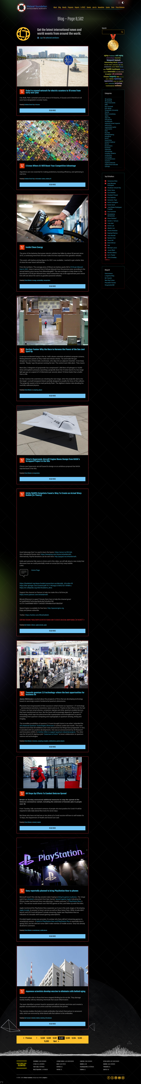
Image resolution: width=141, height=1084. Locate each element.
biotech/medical (37, 822)
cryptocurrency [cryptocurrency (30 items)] (115, 64)
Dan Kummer (27, 1018)
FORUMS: (83, 1070)
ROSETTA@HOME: (40, 1070)
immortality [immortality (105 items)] (111, 72)
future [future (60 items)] (117, 67)
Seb (108, 245)
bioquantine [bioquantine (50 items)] (118, 58)
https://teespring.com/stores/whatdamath (56, 554)
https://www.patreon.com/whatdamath (34, 594)
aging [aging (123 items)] (106, 56)
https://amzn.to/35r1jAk (63, 552)
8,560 (49, 1038)
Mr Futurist (108, 278)
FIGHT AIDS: (38, 1067)
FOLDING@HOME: (85, 1067)
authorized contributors (52, 37)
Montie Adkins (112, 252)
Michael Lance (112, 248)
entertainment (36, 930)
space (45, 625)
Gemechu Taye (112, 200)
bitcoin (33, 625)
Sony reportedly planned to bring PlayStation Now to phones (52, 891)
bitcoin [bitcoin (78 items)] (115, 63)
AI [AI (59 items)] (109, 56)
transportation (47, 280)
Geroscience (108, 273)
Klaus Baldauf (111, 218)
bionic (107, 138)
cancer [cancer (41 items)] (110, 65)
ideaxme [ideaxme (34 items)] (105, 72)
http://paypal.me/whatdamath (65, 556)
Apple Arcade (24, 910)
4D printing (108, 101)
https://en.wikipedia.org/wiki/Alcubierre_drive (36, 588)
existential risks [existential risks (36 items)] (107, 67)
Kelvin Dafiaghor (112, 202)
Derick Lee (110, 226)
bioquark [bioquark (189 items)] (110, 60)
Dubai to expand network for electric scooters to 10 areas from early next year (53, 92)
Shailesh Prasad (112, 195)
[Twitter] (112, 1077)
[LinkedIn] (115, 1077)
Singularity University (111, 110)
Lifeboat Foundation (28, 1078)
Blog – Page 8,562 (70, 19)
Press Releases (120, 7)
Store (112, 7)
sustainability (40, 280)
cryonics (107, 161)
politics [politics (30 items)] (107, 79)
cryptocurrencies (39, 625)
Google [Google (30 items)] (104, 69)
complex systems (110, 153)
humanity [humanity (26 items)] (122, 69)
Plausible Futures (110, 283)
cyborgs (107, 166)
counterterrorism (110, 159)
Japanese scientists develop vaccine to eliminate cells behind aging (55, 991)
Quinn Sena (111, 190)
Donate (89, 7)
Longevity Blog (109, 276)
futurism (38, 105)
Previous (29, 1038)
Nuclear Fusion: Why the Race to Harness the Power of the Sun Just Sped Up (55, 350)
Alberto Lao (111, 228)
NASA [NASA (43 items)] (118, 77)
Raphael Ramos (112, 233)
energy (34, 280)
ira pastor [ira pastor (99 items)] (108, 74)
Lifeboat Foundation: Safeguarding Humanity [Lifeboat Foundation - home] (32, 7)
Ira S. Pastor (111, 255)
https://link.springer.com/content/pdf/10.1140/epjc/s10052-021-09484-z (45, 585)
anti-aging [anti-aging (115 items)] (119, 56)
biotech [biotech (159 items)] (117, 60)
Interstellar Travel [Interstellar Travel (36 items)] (120, 72)
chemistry (42, 1018)
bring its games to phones (67, 897)
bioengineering (109, 134)
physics (40, 390)
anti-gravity (108, 119)
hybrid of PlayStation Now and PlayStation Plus (53, 921)
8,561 (55, 1038)
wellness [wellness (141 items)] (118, 86)
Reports (77, 7)
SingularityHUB (109, 285)
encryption (45, 741)
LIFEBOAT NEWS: (62, 1061)
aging (106, 116)
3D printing (108, 99)
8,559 (43, 1038)
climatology (108, 151)
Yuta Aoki (110, 223)
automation (108, 129)
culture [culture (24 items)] (119, 64)
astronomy (108, 125)
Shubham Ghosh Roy (29, 105)
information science (40, 179)
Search (122, 32)
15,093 (46, 1041)
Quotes (108, 7)
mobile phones (52, 741)
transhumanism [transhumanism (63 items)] (110, 86)
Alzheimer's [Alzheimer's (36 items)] (112, 56)
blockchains (108, 146)
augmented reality (110, 127)
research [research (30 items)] (114, 81)
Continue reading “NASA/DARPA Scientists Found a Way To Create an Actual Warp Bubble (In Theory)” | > (52, 620)
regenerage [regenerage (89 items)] (117, 79)
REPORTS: (60, 1067)
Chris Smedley (112, 257)
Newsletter (101, 7)
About (55, 7)
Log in (41, 37)
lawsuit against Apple (63, 899)
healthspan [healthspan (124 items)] (116, 69)
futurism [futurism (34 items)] (121, 67)
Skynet (107, 112)
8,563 (68, 1038)
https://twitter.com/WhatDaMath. (37, 615)
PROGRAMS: (106, 1067)
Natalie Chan (111, 238)
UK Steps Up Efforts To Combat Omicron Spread (46, 793)
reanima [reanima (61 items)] (111, 79)
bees (106, 131)
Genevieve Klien (112, 181)
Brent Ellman (111, 243)
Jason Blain (111, 250)
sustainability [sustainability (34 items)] (111, 83)
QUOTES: (106, 1070)
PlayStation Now (75, 901)
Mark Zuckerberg (110, 114)
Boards (64, 7)
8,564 (74, 1038)
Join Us (94, 7)
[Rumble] (123, 1077)
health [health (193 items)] (109, 69)
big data (107, 133)
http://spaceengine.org (55, 608)
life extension (48, 1018)
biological (108, 136)
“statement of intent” (51, 734)
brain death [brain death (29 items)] (106, 64)
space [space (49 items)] (106, 83)
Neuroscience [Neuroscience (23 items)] (122, 77)
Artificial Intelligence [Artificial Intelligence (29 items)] (110, 58)
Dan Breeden (27, 625)
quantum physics (60, 741)
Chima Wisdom (28, 280)
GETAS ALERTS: (107, 1061)
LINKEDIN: (83, 1061)
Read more (52, 110)
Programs (70, 7)
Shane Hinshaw (112, 230)
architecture (108, 121)
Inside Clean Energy (34, 247)
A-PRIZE (83, 7)
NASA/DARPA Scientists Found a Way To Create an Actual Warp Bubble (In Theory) (53, 494)
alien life (107, 118)
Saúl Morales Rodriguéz (111, 184)
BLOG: (59, 1064)
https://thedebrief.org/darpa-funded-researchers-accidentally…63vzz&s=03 (46, 583)
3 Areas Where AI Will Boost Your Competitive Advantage (51, 166)
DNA (106, 105)
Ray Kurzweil (109, 106)
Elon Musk (108, 108)
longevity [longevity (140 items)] (112, 76)
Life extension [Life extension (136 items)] (117, 74)
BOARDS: (106, 1064)
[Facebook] (108, 1077)
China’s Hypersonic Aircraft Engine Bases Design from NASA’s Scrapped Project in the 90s (53, 460)
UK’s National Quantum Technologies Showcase (37, 726)
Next (55, 1041)
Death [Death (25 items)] (122, 64)
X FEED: (37, 1064)
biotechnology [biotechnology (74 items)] (108, 63)
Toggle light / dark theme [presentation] (123, 2)
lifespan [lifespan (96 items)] (106, 77)
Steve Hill (110, 240)
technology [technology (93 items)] (118, 83)
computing (35, 390)
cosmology (108, 157)
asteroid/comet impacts (112, 123)
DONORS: (83, 1064)
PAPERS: (60, 1070)
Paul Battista (111, 197)
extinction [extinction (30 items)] (113, 67)
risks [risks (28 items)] (118, 81)
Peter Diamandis (110, 103)
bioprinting (108, 140)
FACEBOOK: (38, 1061)
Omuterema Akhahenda (111, 215)
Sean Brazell (111, 235)
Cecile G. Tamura (112, 221)
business (35, 741)
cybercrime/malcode (111, 164)
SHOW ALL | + (107, 260)
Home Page (35, 570)
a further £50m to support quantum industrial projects (56, 732)
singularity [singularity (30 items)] (121, 81)
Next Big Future (109, 280)
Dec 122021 (22, 91)
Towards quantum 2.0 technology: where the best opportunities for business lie (55, 693)
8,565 (80, 1038)
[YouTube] (119, 1077)
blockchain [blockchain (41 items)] (120, 62)
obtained (30, 899)
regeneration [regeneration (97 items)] (108, 81)
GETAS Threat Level (23, 1064)
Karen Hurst (111, 205)
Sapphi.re (45, 1078)
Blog (59, 7)
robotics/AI (48, 179)
